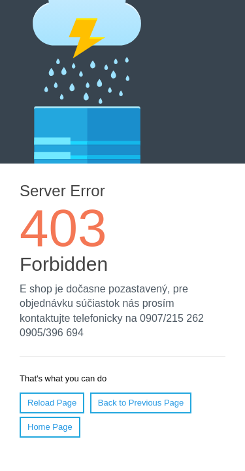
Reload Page (51, 403)
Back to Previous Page (141, 403)
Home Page (50, 427)
